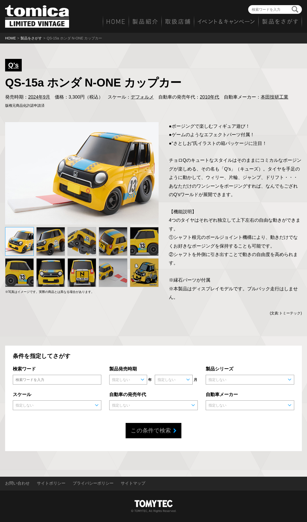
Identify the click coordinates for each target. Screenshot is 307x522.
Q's (13, 65)
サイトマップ (133, 483)
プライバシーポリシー (93, 483)
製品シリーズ (219, 369)
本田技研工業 (274, 97)
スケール (22, 394)
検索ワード (24, 369)
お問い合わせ (17, 483)
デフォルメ (142, 97)
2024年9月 (39, 97)
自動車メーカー (222, 394)
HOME (10, 38)
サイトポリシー (51, 483)
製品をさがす (31, 38)
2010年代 (209, 97)
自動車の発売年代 (127, 394)
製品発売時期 (123, 369)
